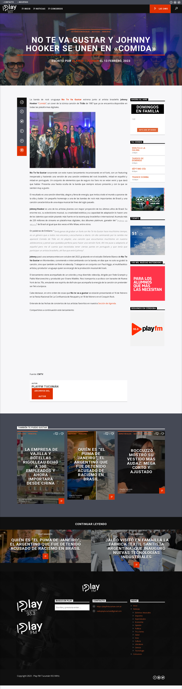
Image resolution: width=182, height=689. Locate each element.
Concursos (57, 9)
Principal (106, 169)
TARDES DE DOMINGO (138, 458)
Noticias (40, 9)
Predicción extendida (147, 552)
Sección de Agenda (107, 602)
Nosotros (22, 2)
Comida (42, 402)
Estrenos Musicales (80, 169)
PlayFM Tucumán (85, 198)
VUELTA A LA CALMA (138, 448)
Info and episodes (147, 429)
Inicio (27, 9)
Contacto (8, 2)
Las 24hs (161, 9)
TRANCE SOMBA (140, 476)
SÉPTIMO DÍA (139, 468)
